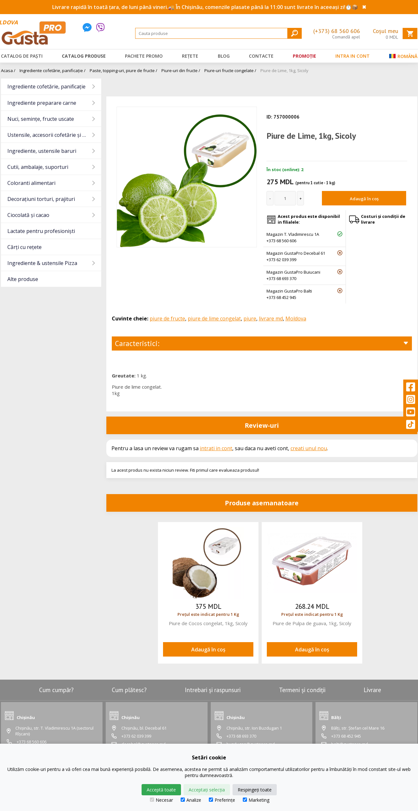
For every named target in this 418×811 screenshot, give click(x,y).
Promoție (304, 56)
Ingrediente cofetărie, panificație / (53, 70)
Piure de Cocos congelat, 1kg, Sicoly (208, 623)
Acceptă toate (161, 790)
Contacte (261, 56)
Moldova (295, 318)
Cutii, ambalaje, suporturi (37, 166)
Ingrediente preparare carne (41, 102)
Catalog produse (84, 56)
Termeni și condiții (302, 690)
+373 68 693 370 (281, 278)
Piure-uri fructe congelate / (230, 70)
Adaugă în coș (364, 199)
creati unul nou (309, 448)
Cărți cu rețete (24, 247)
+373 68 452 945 (281, 297)
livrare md (271, 318)
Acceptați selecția (207, 790)
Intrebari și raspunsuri (213, 690)
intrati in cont (216, 448)
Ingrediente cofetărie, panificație (46, 86)
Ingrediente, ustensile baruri (41, 150)
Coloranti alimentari (31, 182)
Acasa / (8, 70)
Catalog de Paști (22, 56)
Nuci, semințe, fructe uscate (40, 118)
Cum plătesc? (129, 690)
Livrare (372, 690)
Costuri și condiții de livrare (383, 219)
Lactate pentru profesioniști (41, 231)
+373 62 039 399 (281, 259)
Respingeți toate (255, 790)
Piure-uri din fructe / (180, 70)
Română (403, 57)
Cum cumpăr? (56, 690)
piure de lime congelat (214, 318)
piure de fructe (167, 318)
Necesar (161, 800)
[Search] (218, 33)
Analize (191, 800)
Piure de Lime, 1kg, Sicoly (284, 70)
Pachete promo (144, 56)
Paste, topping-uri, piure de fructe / (123, 70)
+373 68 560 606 (281, 241)
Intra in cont (352, 56)
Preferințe (222, 800)
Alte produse (22, 279)
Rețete (190, 56)
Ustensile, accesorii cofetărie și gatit (50, 134)
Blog (224, 56)
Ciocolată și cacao (28, 215)
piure (249, 318)
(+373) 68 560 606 (336, 31)
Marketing (256, 800)
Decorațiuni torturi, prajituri (41, 199)
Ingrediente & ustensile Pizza (42, 263)
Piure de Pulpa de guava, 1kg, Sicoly (312, 623)
